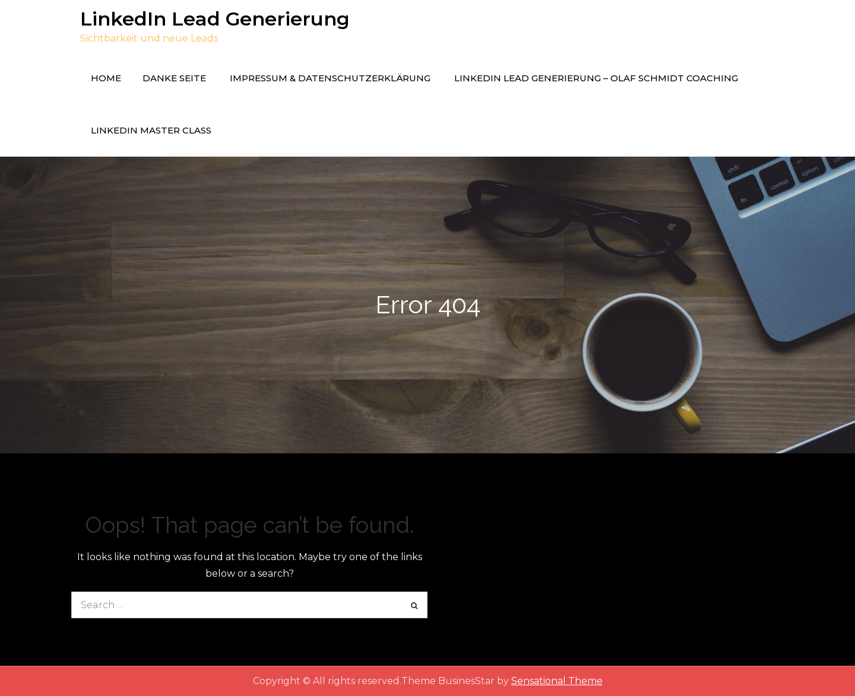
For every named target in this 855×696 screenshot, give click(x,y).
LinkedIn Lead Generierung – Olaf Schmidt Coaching (596, 78)
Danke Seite (174, 78)
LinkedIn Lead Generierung (215, 18)
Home (106, 78)
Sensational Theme (557, 681)
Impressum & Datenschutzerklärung (330, 78)
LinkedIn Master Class (151, 130)
